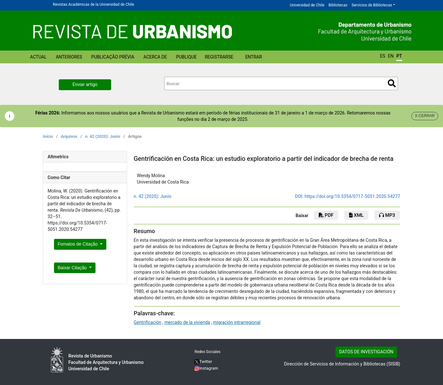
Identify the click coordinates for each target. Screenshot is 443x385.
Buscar (392, 83)
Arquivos (69, 136)
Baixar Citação (73, 267)
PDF (326, 215)
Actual (38, 56)
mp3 (387, 215)
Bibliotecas (338, 5)
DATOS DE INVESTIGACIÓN (366, 351)
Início (48, 136)
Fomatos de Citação (78, 244)
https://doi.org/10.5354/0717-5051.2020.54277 (352, 196)
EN (391, 56)
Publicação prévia (112, 56)
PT (399, 56)
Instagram (206, 368)
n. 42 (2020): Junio (102, 136)
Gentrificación (148, 322)
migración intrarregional (236, 322)
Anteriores (69, 56)
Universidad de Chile (307, 5)
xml (356, 215)
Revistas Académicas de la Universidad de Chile (93, 4)
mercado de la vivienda (187, 322)
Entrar (253, 56)
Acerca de (155, 56)
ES (382, 56)
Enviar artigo (85, 84)
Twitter (203, 361)
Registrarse (219, 56)
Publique (186, 56)
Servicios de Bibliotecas (372, 5)
